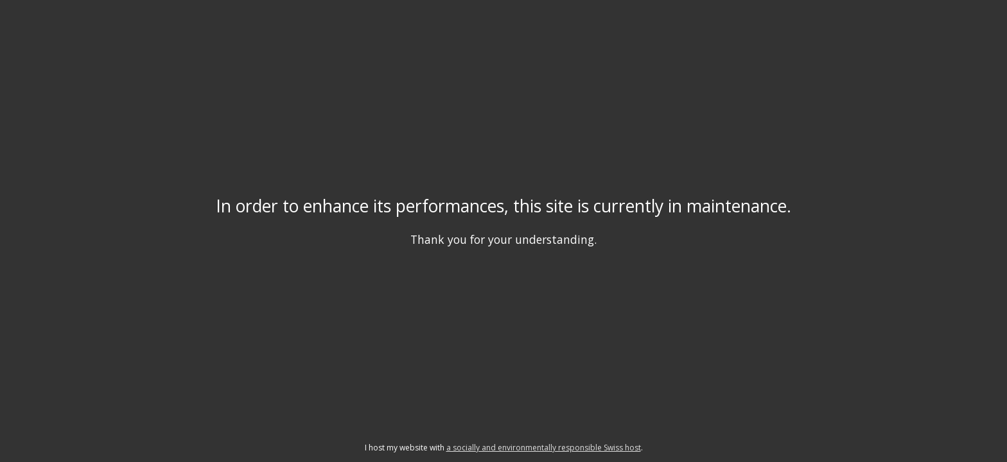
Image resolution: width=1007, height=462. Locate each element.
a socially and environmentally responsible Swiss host (543, 447)
